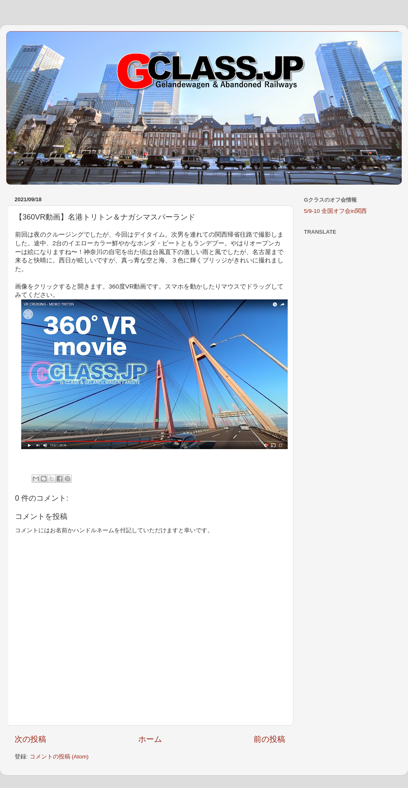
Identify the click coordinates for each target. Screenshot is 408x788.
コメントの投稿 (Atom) (59, 756)
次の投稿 (30, 739)
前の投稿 (269, 739)
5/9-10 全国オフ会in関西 (335, 211)
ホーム (150, 739)
